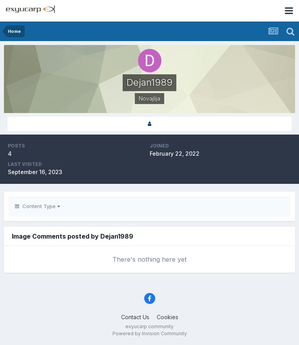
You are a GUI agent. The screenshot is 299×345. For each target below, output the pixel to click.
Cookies (167, 317)
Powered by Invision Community (149, 333)
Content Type (37, 206)
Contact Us (135, 317)
